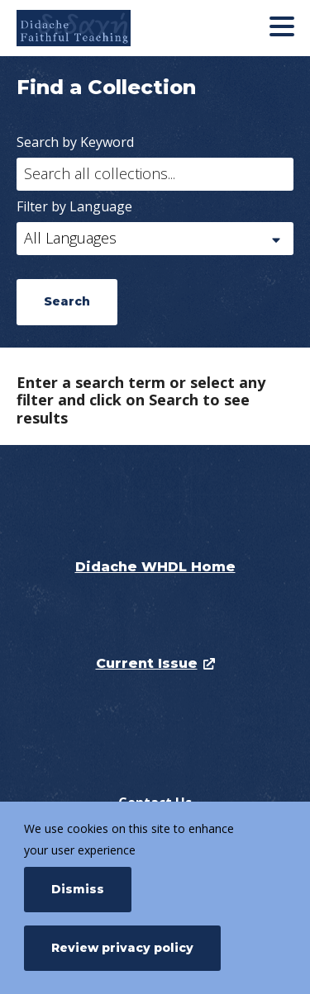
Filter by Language (74, 206)
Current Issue (147, 663)
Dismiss (77, 889)
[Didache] (110, 28)
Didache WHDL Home (155, 567)
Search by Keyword (75, 142)
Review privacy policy (122, 947)
